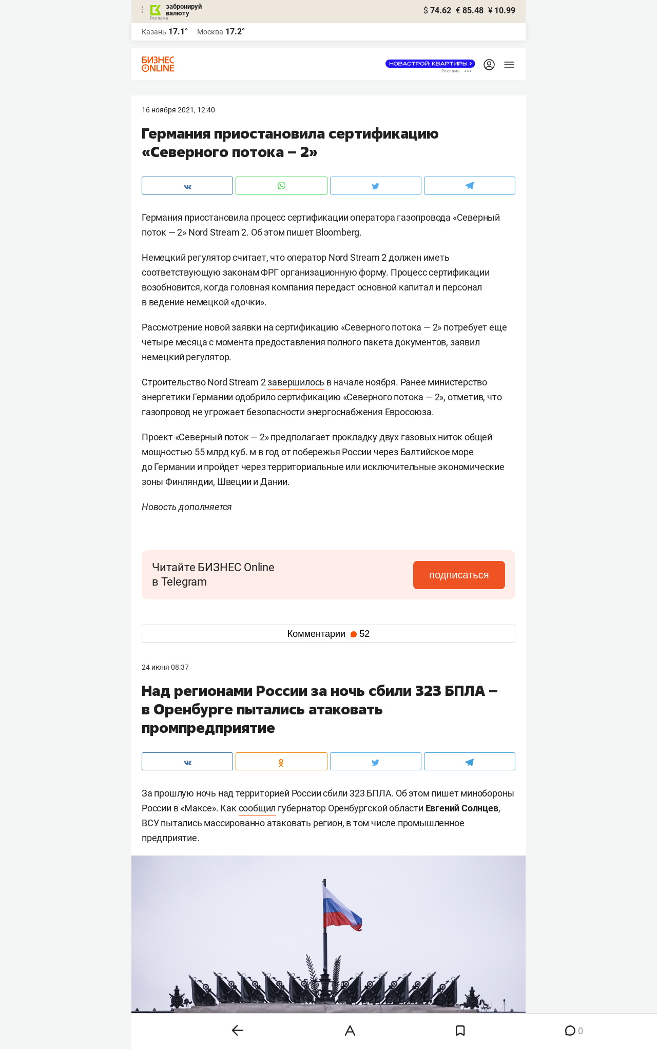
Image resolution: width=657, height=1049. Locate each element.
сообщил (257, 808)
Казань (154, 32)
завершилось (295, 382)
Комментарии (328, 634)
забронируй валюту (184, 9)
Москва (210, 32)
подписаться (462, 574)
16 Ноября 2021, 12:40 (178, 110)
